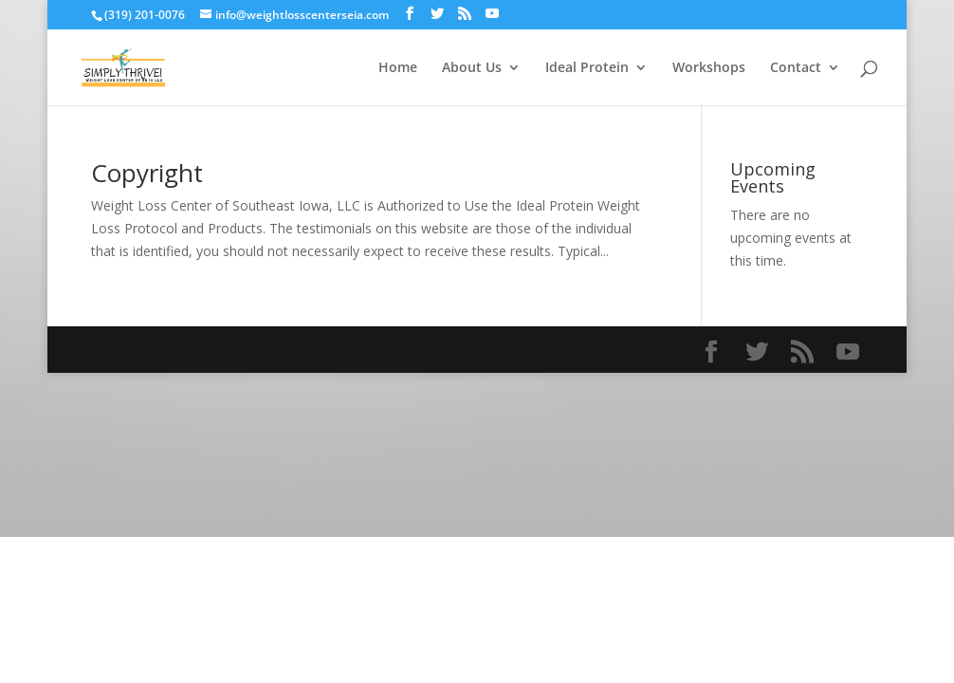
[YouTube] (492, 14)
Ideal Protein (587, 68)
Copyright (147, 173)
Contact (795, 68)
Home (397, 68)
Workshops (708, 68)
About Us (472, 68)
